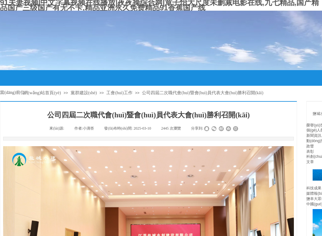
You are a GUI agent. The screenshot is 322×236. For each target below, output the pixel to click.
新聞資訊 (313, 135)
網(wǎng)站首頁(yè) (42, 92)
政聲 (310, 146)
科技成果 (313, 188)
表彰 (310, 151)
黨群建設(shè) (84, 92)
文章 (310, 162)
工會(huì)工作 (119, 92)
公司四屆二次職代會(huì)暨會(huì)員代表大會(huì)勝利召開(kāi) (202, 92)
